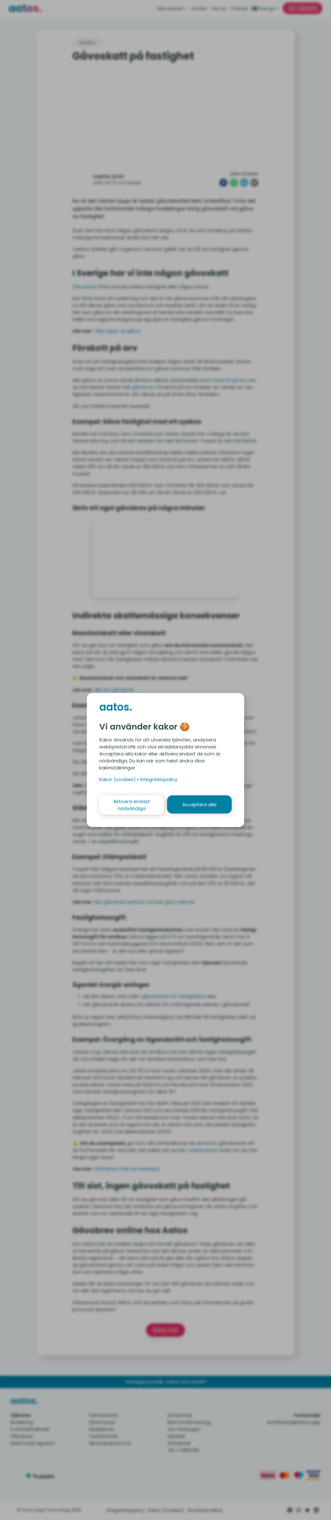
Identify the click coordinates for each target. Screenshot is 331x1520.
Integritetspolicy (158, 779)
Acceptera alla (199, 805)
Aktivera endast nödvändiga (131, 804)
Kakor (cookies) (117, 779)
